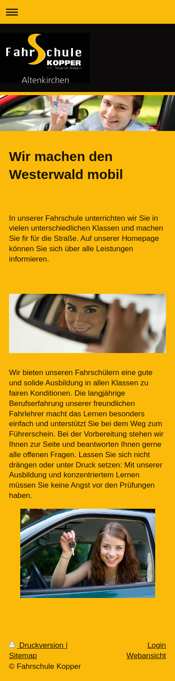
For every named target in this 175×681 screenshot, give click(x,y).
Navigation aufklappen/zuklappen (87, 12)
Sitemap (23, 655)
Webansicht (146, 655)
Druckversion (37, 645)
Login (157, 645)
